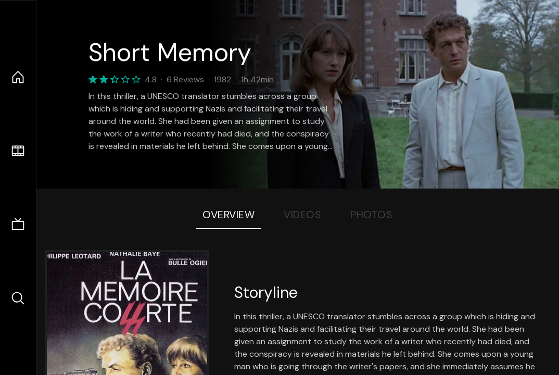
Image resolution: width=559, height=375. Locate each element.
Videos (302, 214)
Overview (228, 214)
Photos (371, 214)
